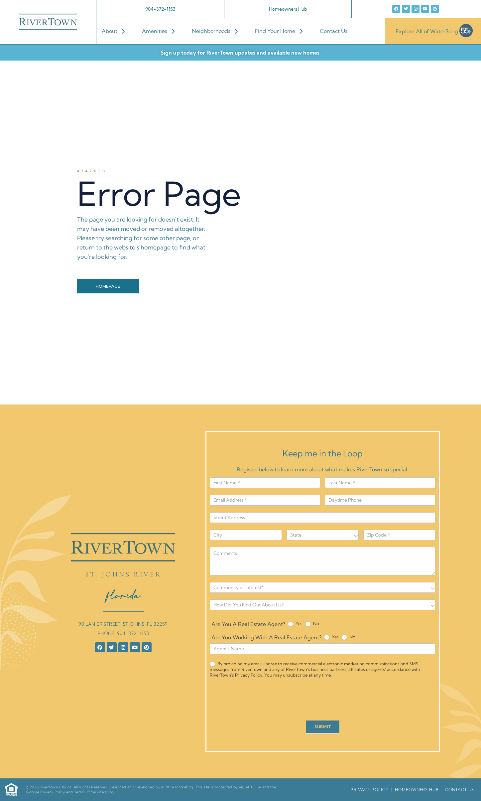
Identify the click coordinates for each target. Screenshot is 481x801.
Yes (295, 624)
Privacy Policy (52, 792)
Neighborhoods (218, 31)
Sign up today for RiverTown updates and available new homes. (241, 52)
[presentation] (260, 701)
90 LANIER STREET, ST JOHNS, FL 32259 (123, 624)
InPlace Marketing (177, 787)
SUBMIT (322, 726)
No (312, 624)
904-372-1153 (160, 9)
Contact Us (333, 31)
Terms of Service (89, 792)
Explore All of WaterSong (434, 31)
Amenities (161, 31)
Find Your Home (282, 31)
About (116, 31)
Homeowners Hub (288, 9)
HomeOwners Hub (417, 789)
